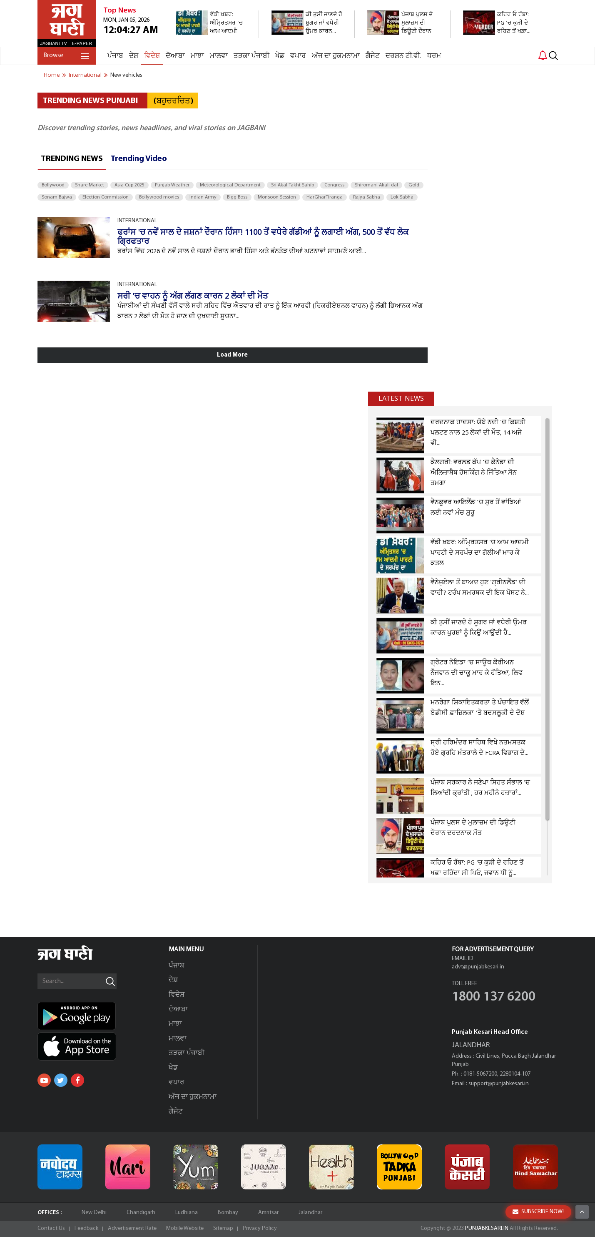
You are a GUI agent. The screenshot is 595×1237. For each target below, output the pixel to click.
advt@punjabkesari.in (478, 967)
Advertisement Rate (132, 1228)
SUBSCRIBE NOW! (538, 1212)
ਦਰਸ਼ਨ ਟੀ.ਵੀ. (403, 56)
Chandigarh (141, 1212)
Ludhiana (186, 1212)
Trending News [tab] (72, 159)
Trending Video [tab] (138, 159)
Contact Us (51, 1228)
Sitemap (223, 1228)
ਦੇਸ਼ (133, 56)
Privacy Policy (260, 1228)
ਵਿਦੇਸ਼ (152, 56)
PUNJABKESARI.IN (486, 1228)
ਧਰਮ (434, 56)
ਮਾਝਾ (197, 56)
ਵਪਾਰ (298, 56)
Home (52, 75)
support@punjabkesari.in (498, 1084)
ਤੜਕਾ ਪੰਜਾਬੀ (251, 56)
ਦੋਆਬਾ (175, 56)
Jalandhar (310, 1212)
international (85, 75)
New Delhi (94, 1212)
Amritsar (268, 1212)
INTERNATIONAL (137, 221)
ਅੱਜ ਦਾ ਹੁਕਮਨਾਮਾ (336, 56)
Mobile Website (185, 1228)
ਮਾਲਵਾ (219, 56)
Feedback (86, 1228)
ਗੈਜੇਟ (373, 56)
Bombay (228, 1212)
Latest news (401, 399)
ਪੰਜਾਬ (115, 56)
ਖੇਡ (279, 56)
